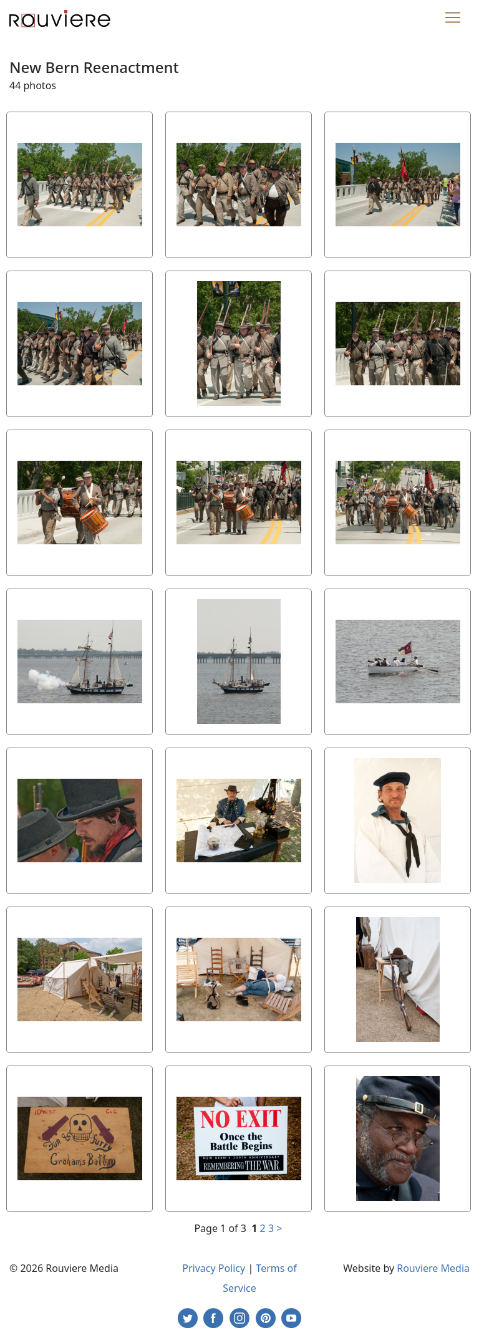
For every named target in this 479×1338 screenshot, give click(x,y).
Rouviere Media (433, 1268)
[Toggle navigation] (453, 17)
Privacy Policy (213, 1268)
